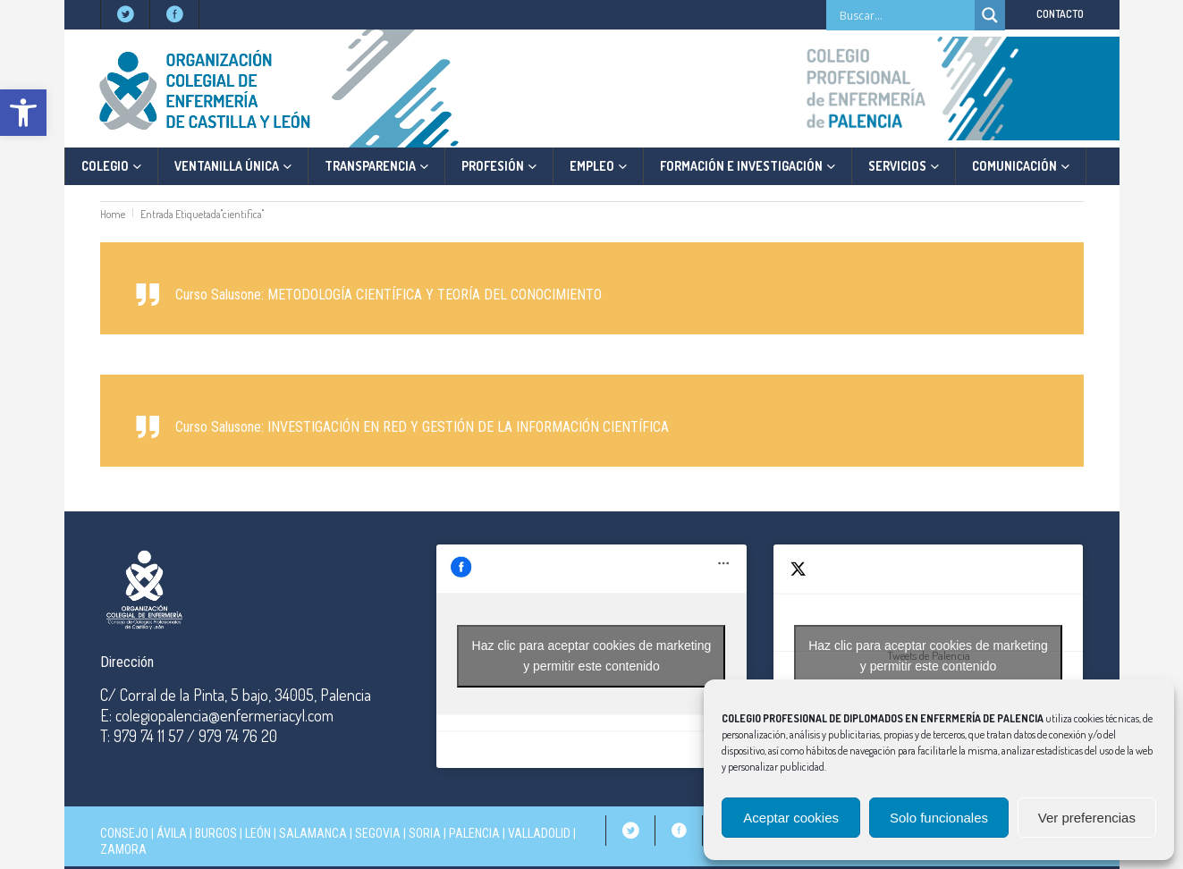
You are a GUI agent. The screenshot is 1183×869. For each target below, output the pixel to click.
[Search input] (905, 15)
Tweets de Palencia (928, 656)
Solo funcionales (939, 817)
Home (112, 214)
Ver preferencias (1087, 817)
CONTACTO (1060, 14)
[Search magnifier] (990, 15)
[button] (23, 112)
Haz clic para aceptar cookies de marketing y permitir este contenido (592, 655)
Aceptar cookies (791, 817)
